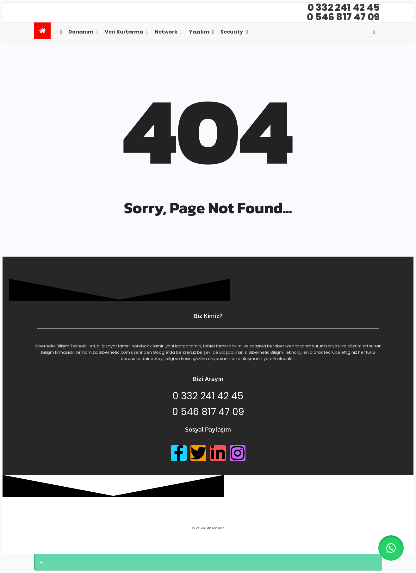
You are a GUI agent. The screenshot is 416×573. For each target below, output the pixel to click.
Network (166, 31)
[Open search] (374, 31)
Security (231, 31)
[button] (390, 547)
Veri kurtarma (124, 31)
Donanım (80, 31)
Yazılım (199, 31)
